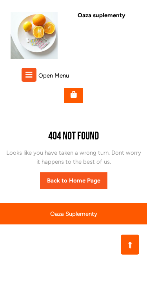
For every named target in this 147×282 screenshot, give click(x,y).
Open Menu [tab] (45, 75)
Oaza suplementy (101, 15)
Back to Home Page (77, 182)
